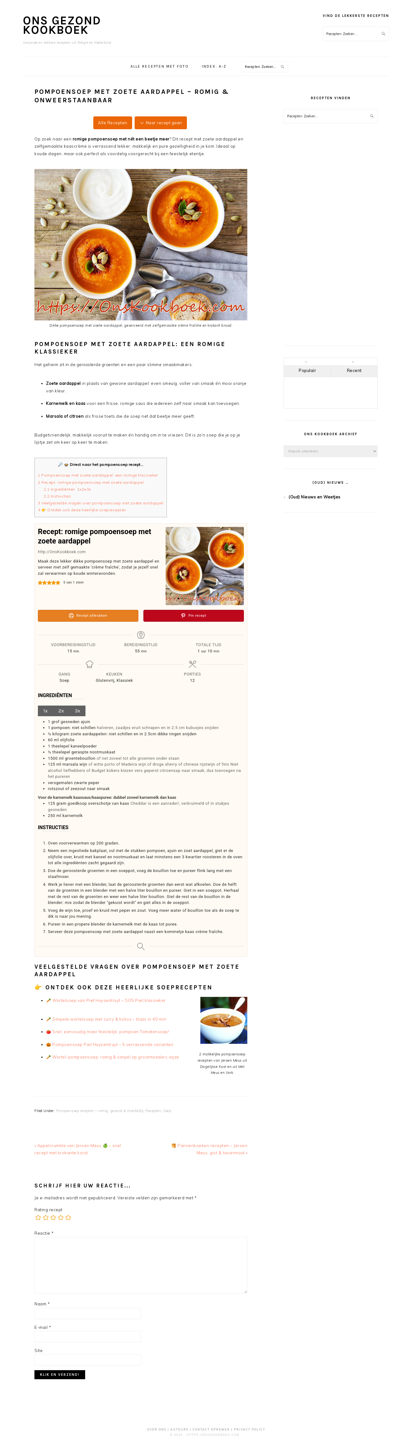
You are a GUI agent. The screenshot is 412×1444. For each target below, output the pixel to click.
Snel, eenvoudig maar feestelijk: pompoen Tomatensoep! (110, 1030)
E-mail (42, 1325)
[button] (40, 582)
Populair (307, 370)
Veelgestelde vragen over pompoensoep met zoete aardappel (100, 503)
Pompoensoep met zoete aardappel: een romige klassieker (98, 475)
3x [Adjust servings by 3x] (77, 709)
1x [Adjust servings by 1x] (45, 709)
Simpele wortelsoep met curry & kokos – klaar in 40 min (109, 1017)
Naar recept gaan (160, 122)
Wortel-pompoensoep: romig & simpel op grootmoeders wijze (115, 1055)
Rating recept (48, 1208)
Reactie (44, 1231)
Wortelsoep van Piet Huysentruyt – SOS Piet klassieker (109, 998)
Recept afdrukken (88, 615)
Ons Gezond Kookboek (62, 25)
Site (38, 1348)
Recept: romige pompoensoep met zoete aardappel (91, 482)
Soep (167, 1109)
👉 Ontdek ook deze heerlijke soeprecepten (82, 510)
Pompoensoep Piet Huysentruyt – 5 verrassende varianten (112, 1042)
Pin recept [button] (193, 615)
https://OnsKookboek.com (213, 1433)
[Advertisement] (331, 240)
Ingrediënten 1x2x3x (67, 489)
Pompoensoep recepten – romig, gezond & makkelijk (100, 1109)
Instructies (58, 496)
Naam (42, 1302)
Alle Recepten (112, 122)
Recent (354, 370)
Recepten (153, 1109)
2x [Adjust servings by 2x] (61, 709)
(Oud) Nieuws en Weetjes (315, 496)
